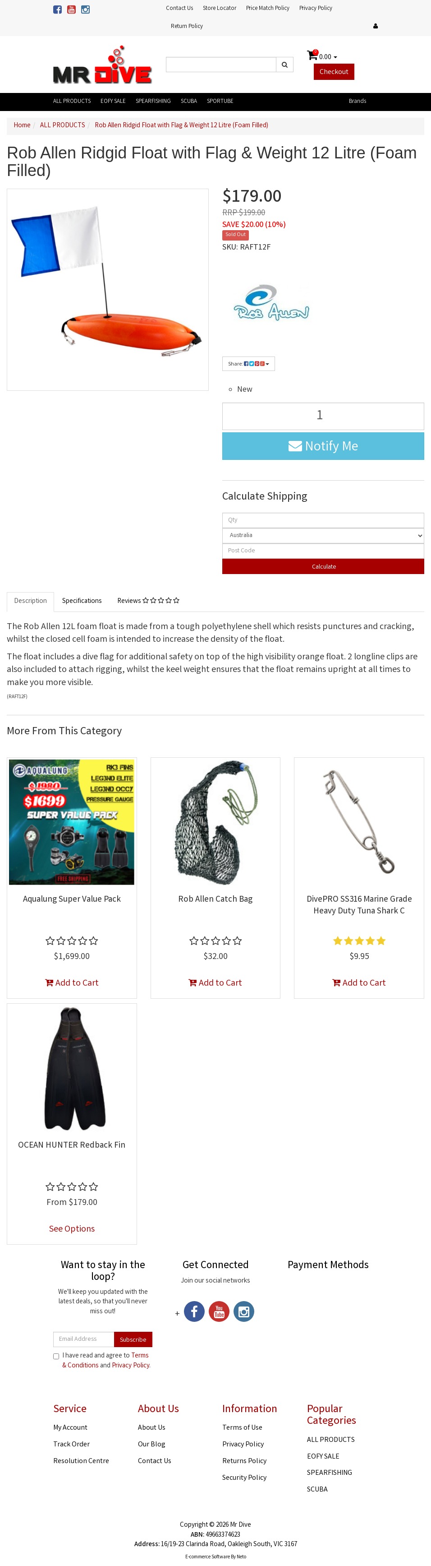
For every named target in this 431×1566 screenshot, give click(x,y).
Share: (248, 364)
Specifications (82, 602)
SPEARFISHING (153, 101)
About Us (151, 1428)
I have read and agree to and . (102, 1361)
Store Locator (219, 9)
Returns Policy (244, 1461)
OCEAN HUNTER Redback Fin (71, 1146)
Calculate (323, 567)
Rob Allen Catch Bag (215, 900)
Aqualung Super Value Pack (72, 900)
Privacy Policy (315, 9)
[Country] (323, 535)
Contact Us (179, 9)
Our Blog (151, 1445)
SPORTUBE (220, 101)
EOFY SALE (113, 101)
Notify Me (323, 448)
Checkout (334, 72)
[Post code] (323, 551)
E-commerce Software (207, 1557)
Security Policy (244, 1478)
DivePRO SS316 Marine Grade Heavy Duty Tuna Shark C (359, 906)
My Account (70, 1428)
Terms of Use (242, 1428)
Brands (357, 101)
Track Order (71, 1445)
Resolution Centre (81, 1461)
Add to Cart (72, 983)
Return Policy (187, 27)
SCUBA (189, 101)
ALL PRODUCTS (72, 101)
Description (30, 602)
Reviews (148, 602)
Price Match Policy (267, 9)
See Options (72, 1229)
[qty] (323, 520)
